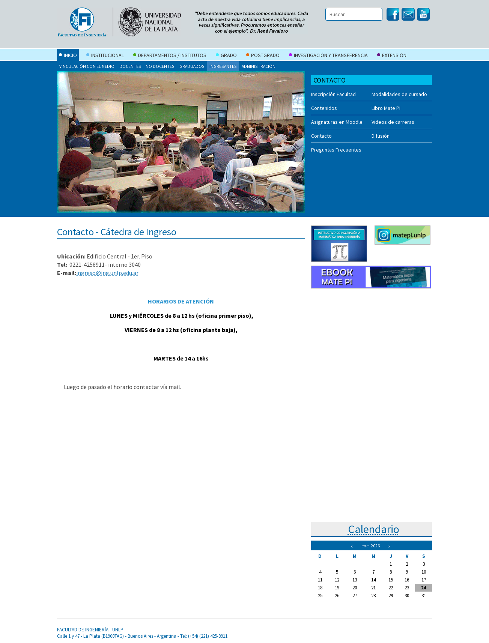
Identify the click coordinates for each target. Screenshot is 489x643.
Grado (226, 56)
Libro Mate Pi (386, 108)
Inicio (68, 56)
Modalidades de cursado (399, 94)
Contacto (321, 135)
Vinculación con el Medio (86, 66)
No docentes (160, 66)
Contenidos (324, 108)
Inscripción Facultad (333, 94)
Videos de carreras (393, 122)
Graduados (192, 66)
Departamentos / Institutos (169, 56)
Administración (258, 66)
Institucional (105, 56)
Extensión (391, 56)
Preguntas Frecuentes (336, 149)
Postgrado (263, 56)
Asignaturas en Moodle (337, 122)
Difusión (381, 135)
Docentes (130, 66)
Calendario (373, 529)
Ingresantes (223, 66)
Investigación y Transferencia (328, 56)
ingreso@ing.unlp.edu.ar (107, 272)
